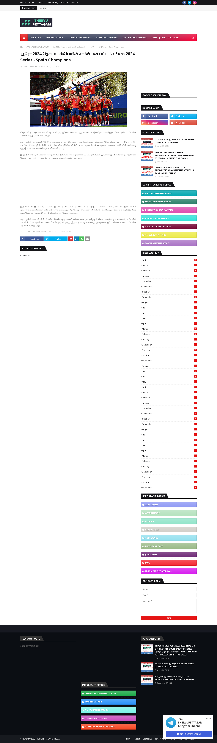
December (169, 281)
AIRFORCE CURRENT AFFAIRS (158, 193)
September (169, 297)
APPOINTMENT (152, 513)
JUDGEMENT (151, 554)
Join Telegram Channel (189, 733)
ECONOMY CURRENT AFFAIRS (159, 210)
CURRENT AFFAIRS (93, 701)
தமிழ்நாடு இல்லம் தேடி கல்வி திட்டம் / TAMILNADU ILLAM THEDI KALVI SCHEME (174, 678)
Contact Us (147, 739)
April (169, 260)
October (169, 291)
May (169, 318)
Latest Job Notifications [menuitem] (165, 37)
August (169, 302)
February (169, 270)
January (169, 276)
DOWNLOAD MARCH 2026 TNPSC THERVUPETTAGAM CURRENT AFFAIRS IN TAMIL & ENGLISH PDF (174, 170)
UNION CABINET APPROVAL (158, 571)
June (169, 313)
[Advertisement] (142, 22)
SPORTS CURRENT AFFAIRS (38, 47)
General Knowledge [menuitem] (80, 37)
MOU (147, 562)
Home (23, 2)
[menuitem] (24, 37)
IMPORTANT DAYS (154, 546)
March (169, 265)
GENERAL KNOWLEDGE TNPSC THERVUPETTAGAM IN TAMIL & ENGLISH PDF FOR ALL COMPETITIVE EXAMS (174, 155)
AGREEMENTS (151, 504)
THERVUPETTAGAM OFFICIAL (47, 739)
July (169, 307)
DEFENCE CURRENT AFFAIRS (158, 201)
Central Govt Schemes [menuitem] (135, 37)
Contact (40, 2)
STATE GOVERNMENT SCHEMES (100, 726)
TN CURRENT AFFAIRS (155, 234)
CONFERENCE (151, 537)
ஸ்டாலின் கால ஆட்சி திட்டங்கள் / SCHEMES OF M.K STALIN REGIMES (174, 141)
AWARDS (149, 521)
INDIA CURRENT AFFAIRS (157, 218)
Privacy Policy (52, 2)
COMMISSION (152, 529)
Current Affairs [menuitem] (54, 37)
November (169, 286)
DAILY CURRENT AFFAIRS (37, 231)
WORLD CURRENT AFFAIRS (157, 243)
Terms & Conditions (69, 2)
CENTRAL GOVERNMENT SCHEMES (101, 693)
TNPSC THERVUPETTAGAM (33, 66)
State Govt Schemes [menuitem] (107, 37)
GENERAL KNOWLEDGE (96, 718)
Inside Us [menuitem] (34, 37)
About (31, 2)
